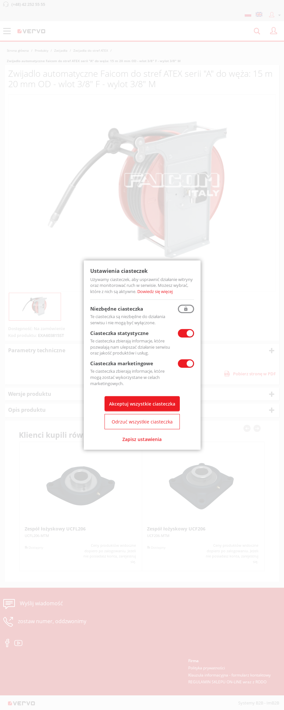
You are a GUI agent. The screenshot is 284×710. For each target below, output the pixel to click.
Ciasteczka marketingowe (121, 363)
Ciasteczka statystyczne (119, 333)
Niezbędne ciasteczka (116, 308)
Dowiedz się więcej (155, 291)
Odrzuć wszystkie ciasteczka (142, 422)
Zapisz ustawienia (142, 439)
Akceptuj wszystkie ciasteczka (142, 404)
